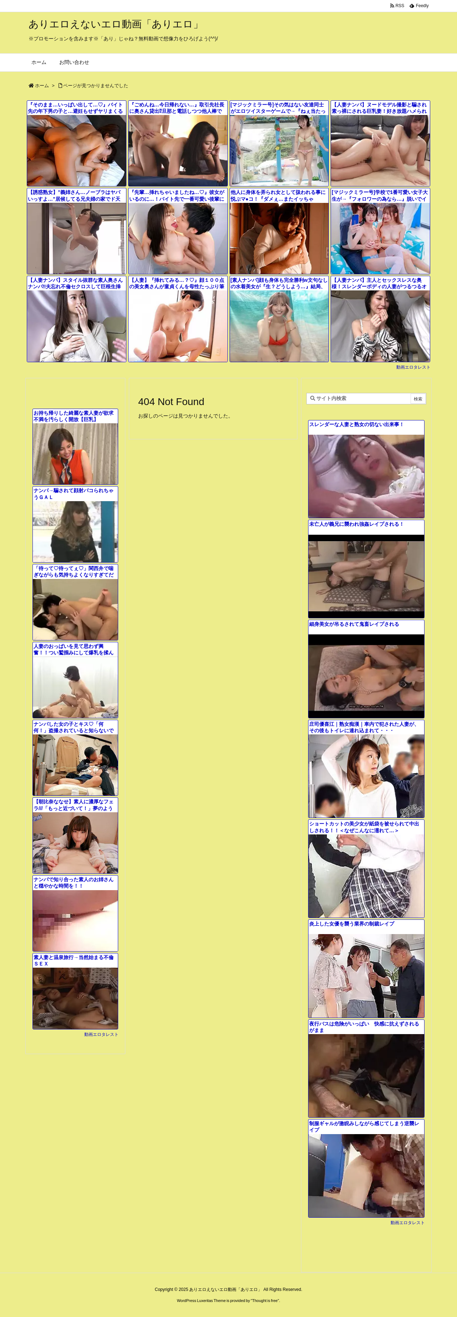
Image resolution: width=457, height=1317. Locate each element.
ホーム (42, 85)
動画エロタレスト (413, 367)
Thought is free (264, 1300)
